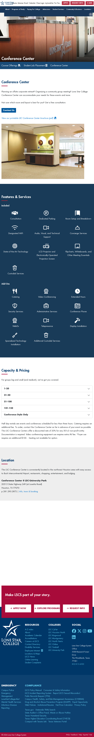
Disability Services (32, 647)
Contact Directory (32, 644)
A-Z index (29, 630)
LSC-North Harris (55, 641)
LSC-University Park (56, 650)
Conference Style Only (16, 415)
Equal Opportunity (80, 702)
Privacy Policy (80, 705)
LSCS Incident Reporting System (38, 693)
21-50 (7, 395)
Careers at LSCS (32, 641)
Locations (88, 9)
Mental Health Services (11, 702)
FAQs (68, 734)
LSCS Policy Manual (33, 690)
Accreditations (31, 638)
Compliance (33, 685)
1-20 (6, 389)
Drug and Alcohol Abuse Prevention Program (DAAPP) (48, 702)
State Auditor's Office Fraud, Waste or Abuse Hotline (47, 713)
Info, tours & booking (28, 491)
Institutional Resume (46, 705)
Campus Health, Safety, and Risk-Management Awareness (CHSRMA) (54, 699)
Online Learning (31, 660)
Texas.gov (29, 710)
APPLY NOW (18, 608)
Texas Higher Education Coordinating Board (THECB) (47, 719)
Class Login (40, 3)
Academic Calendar (33, 635)
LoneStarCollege (10, 699)
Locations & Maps (32, 654)
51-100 (8, 402)
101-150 (8, 408)
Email (26, 3)
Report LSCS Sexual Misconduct (66, 693)
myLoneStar (49, 3)
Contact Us (8, 110)
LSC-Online (53, 644)
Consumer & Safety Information (56, 690)
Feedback (74, 734)
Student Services (59, 9)
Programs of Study (19, 9)
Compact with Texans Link (36, 721)
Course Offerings (9, 65)
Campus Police (7, 690)
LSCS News (30, 657)
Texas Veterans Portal (57, 721)
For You (57, 3)
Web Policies (30, 705)
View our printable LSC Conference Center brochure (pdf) (27, 118)
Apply (65, 3)
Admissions (47, 9)
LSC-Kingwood (54, 635)
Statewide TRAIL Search (45, 710)
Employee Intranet (33, 651)
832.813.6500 (78, 664)
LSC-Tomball (53, 647)
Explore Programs (47, 608)
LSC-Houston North (56, 633)
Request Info (77, 3)
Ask (89, 3)
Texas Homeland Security (35, 716)
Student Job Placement (35, 65)
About (8, 9)
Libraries (20, 3)
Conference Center (61, 65)
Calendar (32, 3)
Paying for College (34, 9)
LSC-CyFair (53, 630)
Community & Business (74, 9)
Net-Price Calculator (64, 705)
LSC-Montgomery (55, 638)
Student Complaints (33, 662)
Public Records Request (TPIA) (37, 696)
